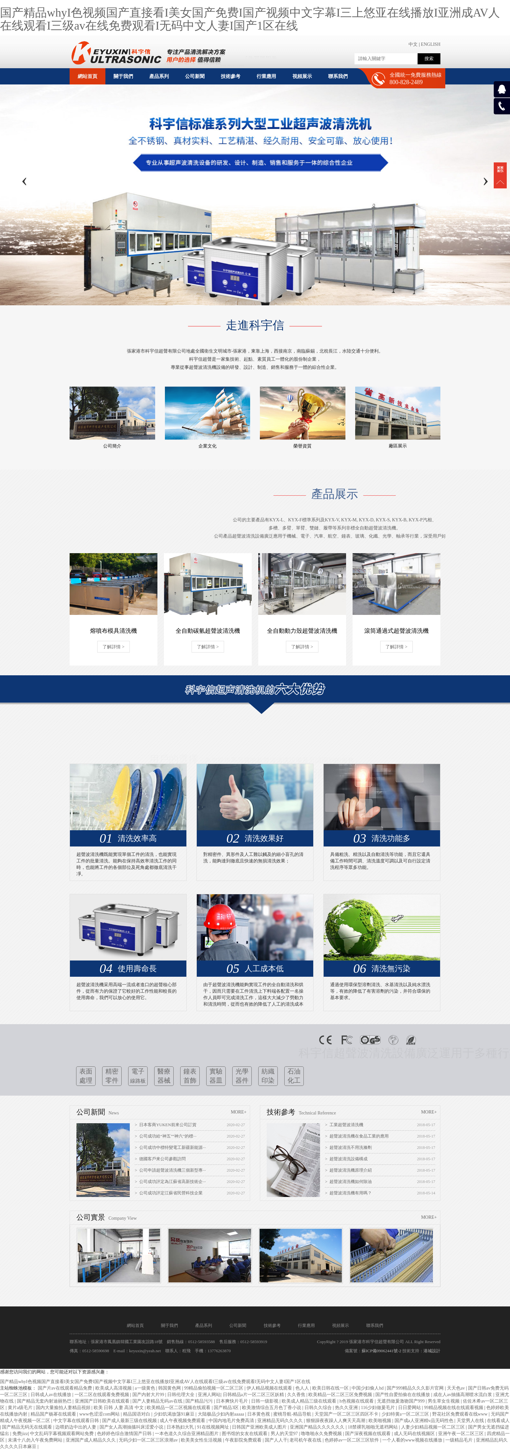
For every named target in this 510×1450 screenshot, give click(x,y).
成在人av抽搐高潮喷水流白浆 (463, 1394)
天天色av (456, 1388)
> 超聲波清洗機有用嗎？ (348, 1192)
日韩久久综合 (318, 1407)
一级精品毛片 (459, 1440)
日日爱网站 (410, 1407)
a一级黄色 (145, 1388)
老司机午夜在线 (306, 1440)
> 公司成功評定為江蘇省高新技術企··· (170, 1181)
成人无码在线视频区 (415, 1433)
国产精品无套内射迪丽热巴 (45, 1401)
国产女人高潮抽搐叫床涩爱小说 (132, 1427)
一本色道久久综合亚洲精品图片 (187, 1433)
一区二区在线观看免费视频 (102, 1394)
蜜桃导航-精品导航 (292, 1414)
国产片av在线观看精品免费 (65, 1388)
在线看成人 (498, 1420)
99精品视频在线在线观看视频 (454, 1407)
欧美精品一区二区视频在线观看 (179, 1407)
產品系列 (203, 1325)
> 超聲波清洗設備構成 (346, 1158)
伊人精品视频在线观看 (270, 1388)
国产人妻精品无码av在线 (157, 1401)
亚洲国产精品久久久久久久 (318, 1427)
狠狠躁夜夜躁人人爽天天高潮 (336, 1420)
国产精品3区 (227, 1407)
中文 (413, 44)
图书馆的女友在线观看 (245, 1433)
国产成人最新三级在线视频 (130, 1420)
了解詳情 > (113, 646)
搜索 (429, 58)
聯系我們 (374, 1325)
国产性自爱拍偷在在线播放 (403, 1394)
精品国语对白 (137, 1414)
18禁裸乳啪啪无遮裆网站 (373, 1427)
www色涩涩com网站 (100, 1414)
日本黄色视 (259, 1414)
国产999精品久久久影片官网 (416, 1388)
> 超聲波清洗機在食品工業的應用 (357, 1136)
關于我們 (169, 1325)
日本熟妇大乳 (181, 1427)
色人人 (302, 1388)
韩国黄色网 (170, 1388)
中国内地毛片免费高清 (231, 1420)
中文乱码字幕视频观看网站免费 (62, 1433)
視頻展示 (340, 1325)
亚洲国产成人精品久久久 (91, 1440)
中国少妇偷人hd (368, 1388)
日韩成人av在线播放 (52, 1394)
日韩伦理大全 (181, 1394)
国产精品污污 (199, 1401)
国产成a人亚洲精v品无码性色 (425, 1420)
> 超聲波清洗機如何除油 (348, 1181)
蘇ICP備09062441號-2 (381, 1350)
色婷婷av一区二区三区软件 (352, 1440)
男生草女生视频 (444, 1401)
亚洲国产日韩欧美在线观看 (103, 1401)
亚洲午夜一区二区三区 (461, 1433)
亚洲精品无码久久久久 (280, 1420)
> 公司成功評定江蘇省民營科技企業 (169, 1192)
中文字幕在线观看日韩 (76, 1420)
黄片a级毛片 (21, 1407)
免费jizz (20, 1433)
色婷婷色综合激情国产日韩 (125, 1433)
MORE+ (239, 1112)
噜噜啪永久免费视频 (322, 1433)
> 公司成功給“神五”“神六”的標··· (165, 1136)
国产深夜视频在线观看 (368, 1433)
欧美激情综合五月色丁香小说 (272, 1407)
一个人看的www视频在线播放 (412, 1440)
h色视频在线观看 (357, 1401)
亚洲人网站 (209, 1394)
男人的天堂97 (285, 1433)
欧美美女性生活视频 (202, 1440)
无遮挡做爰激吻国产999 (401, 1401)
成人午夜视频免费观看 (183, 1420)
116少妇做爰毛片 (378, 1407)
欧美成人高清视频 (114, 1388)
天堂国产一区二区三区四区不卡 (347, 1414)
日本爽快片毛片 (232, 1401)
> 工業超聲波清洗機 (344, 1124)
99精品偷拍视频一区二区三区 (214, 1388)
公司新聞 (237, 1325)
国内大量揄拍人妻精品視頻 (64, 1407)
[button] (247, 295)
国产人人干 (276, 1440)
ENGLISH (430, 44)
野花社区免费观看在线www (460, 1414)
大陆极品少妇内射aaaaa (222, 1414)
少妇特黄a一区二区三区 (406, 1414)
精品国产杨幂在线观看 (54, 1414)
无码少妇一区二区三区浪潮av (149, 1440)
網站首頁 (87, 76)
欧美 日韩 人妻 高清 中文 (119, 1407)
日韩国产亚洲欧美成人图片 (260, 1427)
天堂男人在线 (471, 1420)
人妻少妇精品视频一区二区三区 (433, 1427)
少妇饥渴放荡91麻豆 (175, 1414)
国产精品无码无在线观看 (27, 1427)
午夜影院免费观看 (244, 1440)
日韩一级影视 (265, 1401)
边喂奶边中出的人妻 (76, 1427)
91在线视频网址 (213, 1427)
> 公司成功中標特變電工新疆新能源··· (170, 1147)
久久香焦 (297, 1394)
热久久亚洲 (347, 1407)
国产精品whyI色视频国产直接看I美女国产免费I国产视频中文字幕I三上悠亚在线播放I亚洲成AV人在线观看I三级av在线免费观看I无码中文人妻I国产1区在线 (250, 19)
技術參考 (272, 1325)
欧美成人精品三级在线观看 (310, 1401)
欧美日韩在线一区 (331, 1388)
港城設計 (431, 1350)
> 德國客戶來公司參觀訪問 (160, 1158)
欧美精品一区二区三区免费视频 (340, 1394)
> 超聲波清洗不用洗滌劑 (348, 1147)
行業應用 (306, 1325)
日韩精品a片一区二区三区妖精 (254, 1394)
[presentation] (24, 179)
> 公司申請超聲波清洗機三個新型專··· (170, 1170)
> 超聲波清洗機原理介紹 (348, 1170)
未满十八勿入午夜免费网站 (36, 1440)
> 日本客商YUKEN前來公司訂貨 (165, 1124)
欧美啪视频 (381, 1420)
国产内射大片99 (149, 1394)
